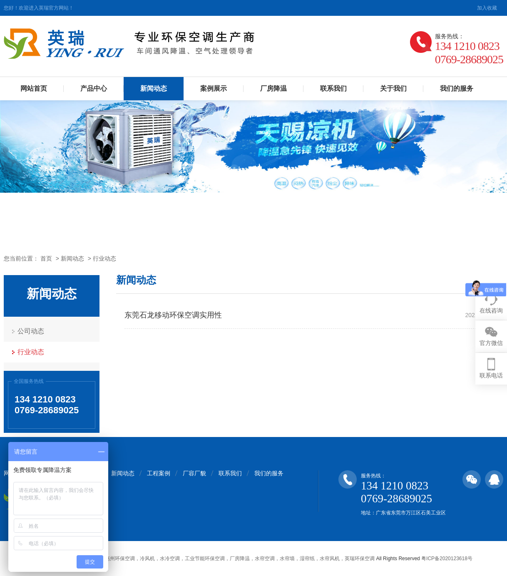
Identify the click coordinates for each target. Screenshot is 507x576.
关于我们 (393, 88)
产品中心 (93, 88)
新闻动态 (153, 88)
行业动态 (104, 258)
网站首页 (33, 88)
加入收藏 (487, 8)
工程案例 (158, 473)
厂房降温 (273, 88)
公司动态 (30, 331)
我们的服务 (456, 88)
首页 (46, 258)
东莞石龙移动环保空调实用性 (173, 315)
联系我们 (333, 88)
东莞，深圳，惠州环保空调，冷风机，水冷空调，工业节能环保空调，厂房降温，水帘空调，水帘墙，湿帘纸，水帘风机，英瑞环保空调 (225, 558)
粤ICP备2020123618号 (446, 558)
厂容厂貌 (194, 473)
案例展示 (213, 88)
